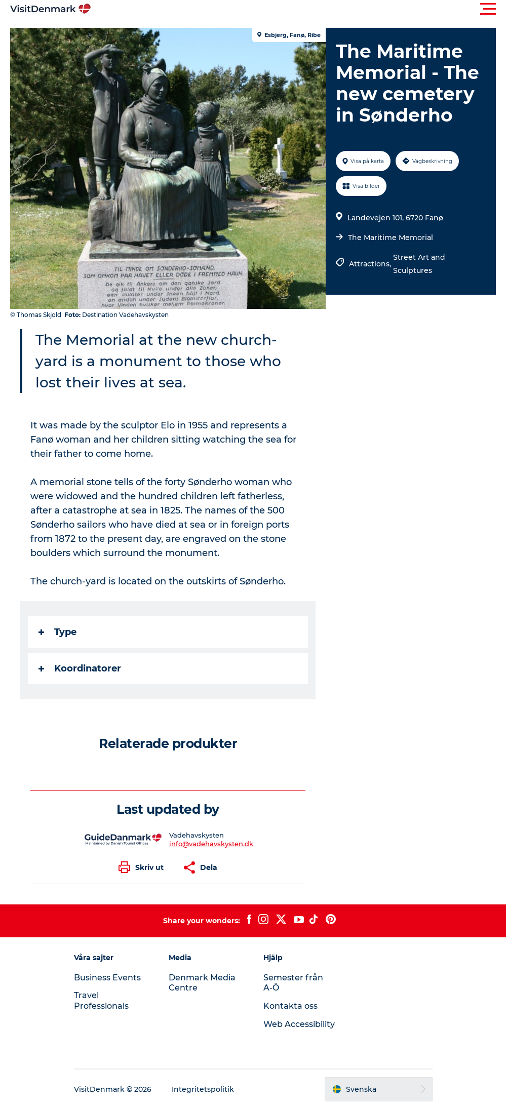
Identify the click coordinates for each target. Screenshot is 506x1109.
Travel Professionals (101, 1001)
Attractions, (371, 263)
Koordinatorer (79, 668)
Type (57, 632)
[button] (298, 9)
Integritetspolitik (203, 1089)
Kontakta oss (290, 1006)
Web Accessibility (299, 1024)
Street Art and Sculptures (419, 264)
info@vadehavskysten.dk (211, 844)
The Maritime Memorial (390, 237)
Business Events (107, 977)
